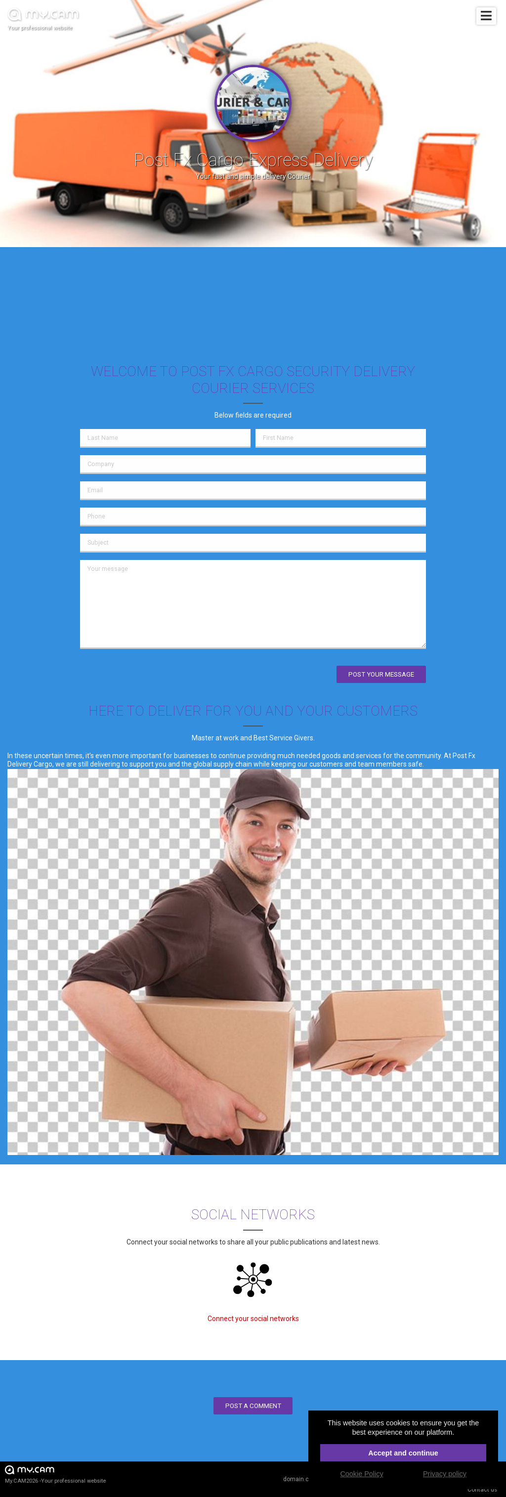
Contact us (482, 1489)
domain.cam (300, 1479)
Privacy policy (444, 1474)
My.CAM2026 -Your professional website (55, 1474)
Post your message (381, 674)
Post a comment (253, 1406)
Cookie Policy (361, 1474)
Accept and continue (403, 1453)
